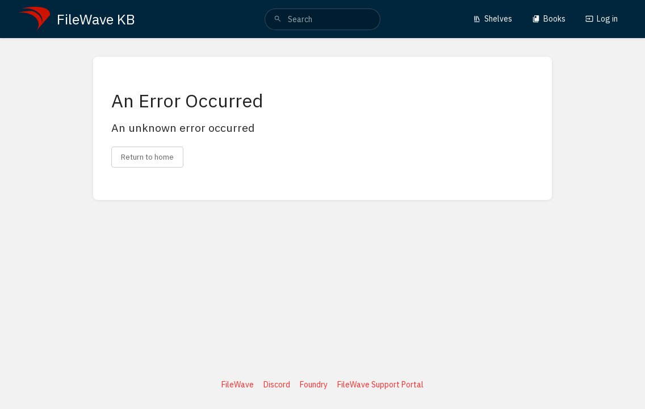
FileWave (237, 384)
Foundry (314, 384)
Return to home (147, 157)
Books (549, 19)
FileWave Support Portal (380, 384)
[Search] (278, 19)
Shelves (492, 19)
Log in (601, 19)
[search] (323, 19)
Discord (276, 384)
